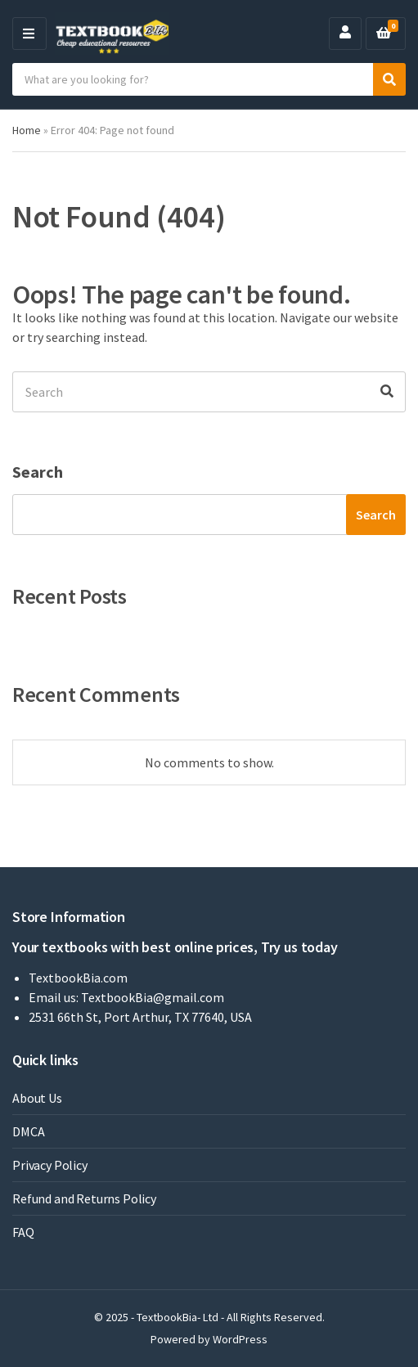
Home (26, 130)
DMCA (28, 1131)
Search (37, 471)
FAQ (23, 1232)
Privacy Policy (50, 1165)
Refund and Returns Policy (84, 1198)
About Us (37, 1098)
